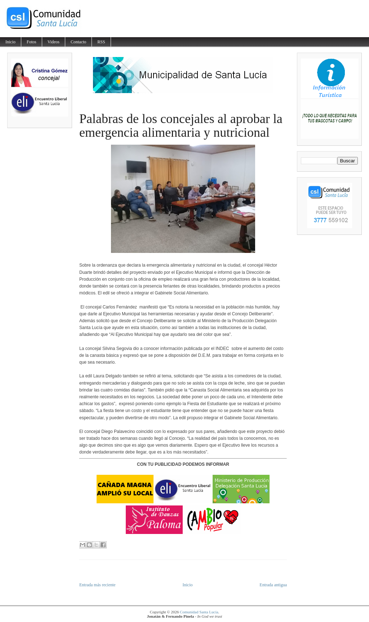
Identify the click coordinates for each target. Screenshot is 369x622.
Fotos (31, 41)
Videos (53, 41)
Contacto (78, 41)
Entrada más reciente (97, 584)
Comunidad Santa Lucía (199, 612)
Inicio (10, 41)
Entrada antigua (273, 584)
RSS (101, 41)
